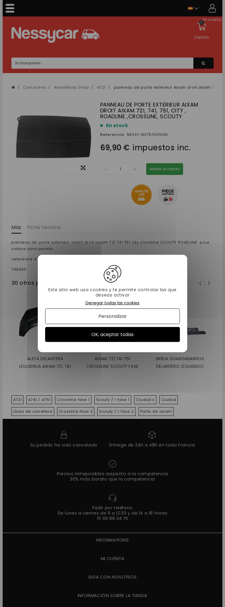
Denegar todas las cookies (112, 303)
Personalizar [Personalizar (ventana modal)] (112, 316)
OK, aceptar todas (112, 334)
